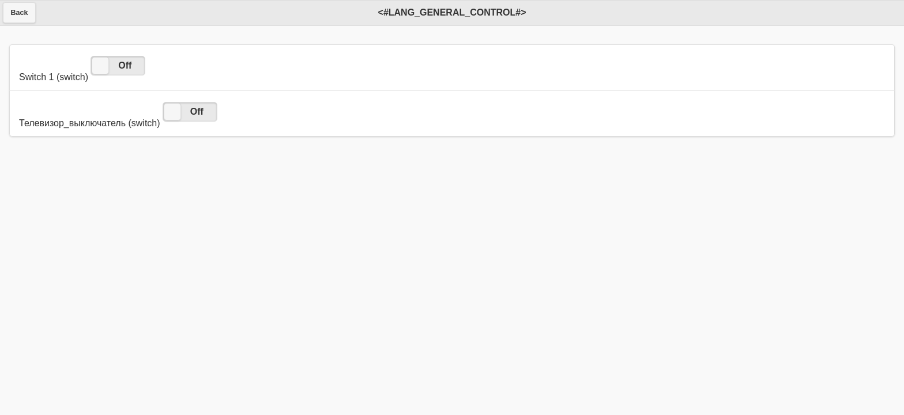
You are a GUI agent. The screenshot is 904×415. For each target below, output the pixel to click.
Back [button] (19, 13)
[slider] (100, 65)
